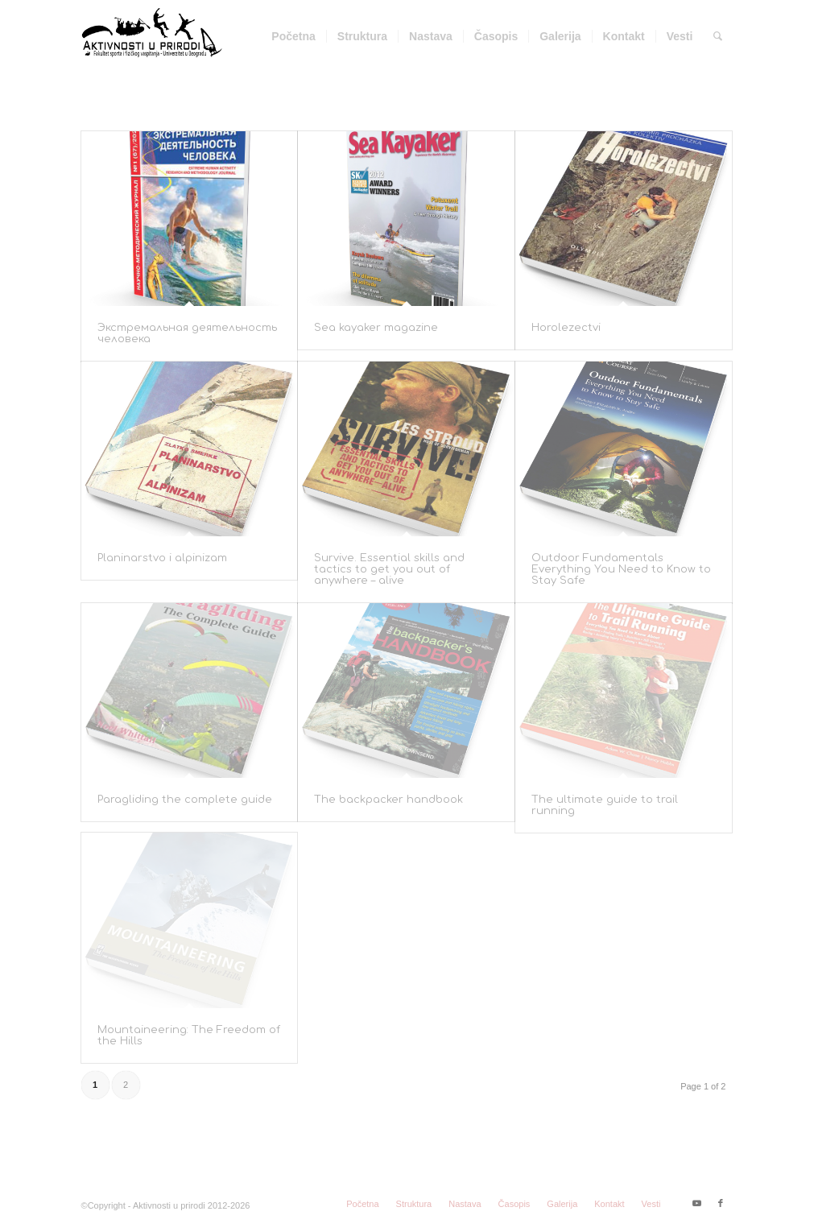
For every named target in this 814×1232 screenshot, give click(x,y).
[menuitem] (293, 36)
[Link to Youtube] (696, 1203)
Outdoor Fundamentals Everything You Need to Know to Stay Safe (621, 569)
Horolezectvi (566, 327)
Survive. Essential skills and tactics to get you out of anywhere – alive (389, 569)
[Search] (718, 36)
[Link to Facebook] (721, 1203)
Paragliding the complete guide (184, 799)
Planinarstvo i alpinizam (162, 558)
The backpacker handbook (388, 799)
